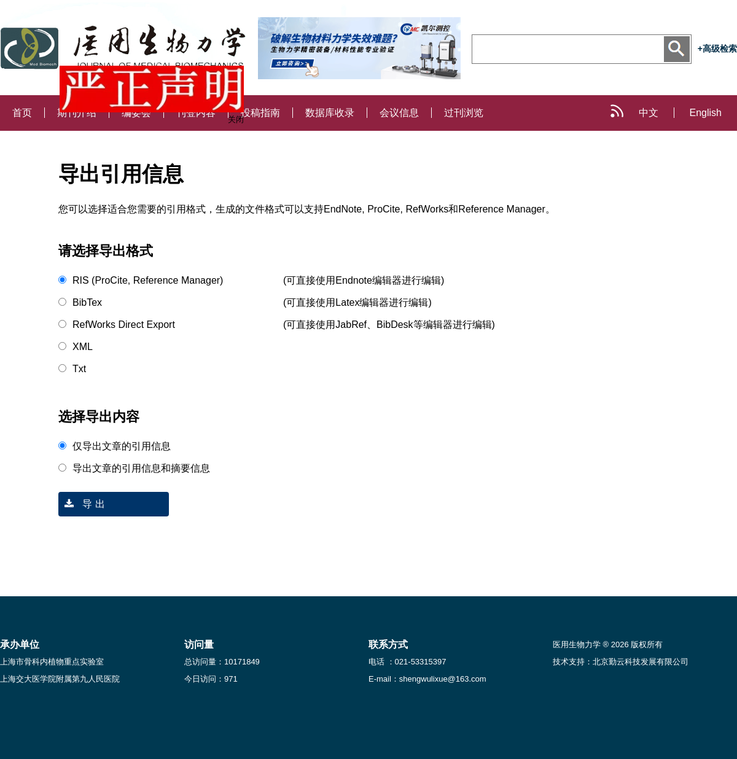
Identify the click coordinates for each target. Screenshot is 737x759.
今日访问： (211, 678)
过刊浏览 (463, 112)
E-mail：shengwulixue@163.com (427, 678)
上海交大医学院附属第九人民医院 (60, 678)
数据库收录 (329, 112)
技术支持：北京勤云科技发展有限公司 (620, 661)
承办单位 (19, 644)
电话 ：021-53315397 (407, 661)
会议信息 (399, 112)
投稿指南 (260, 112)
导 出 (81, 504)
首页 (22, 112)
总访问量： (222, 661)
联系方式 (388, 644)
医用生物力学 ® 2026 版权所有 (608, 644)
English (706, 112)
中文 (648, 112)
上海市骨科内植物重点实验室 (52, 661)
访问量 (199, 644)
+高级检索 (717, 48)
